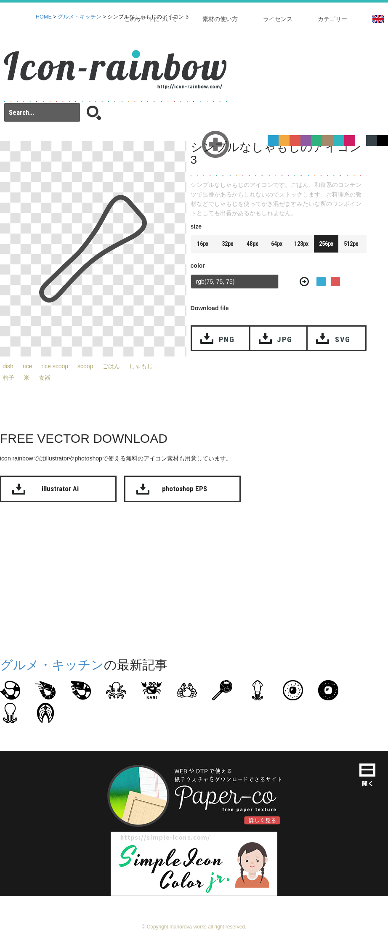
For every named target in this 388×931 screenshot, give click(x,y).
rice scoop (54, 366)
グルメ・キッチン (79, 17)
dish (8, 366)
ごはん (111, 366)
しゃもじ (141, 366)
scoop (85, 366)
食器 (44, 377)
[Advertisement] (160, 578)
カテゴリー (332, 19)
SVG (343, 339)
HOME (44, 17)
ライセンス (277, 19)
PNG (226, 339)
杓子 (8, 377)
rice (27, 366)
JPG (284, 339)
